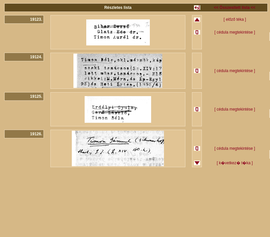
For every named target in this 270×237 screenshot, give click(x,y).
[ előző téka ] (235, 19)
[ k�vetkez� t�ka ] (235, 163)
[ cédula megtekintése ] (234, 32)
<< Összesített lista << (234, 7)
